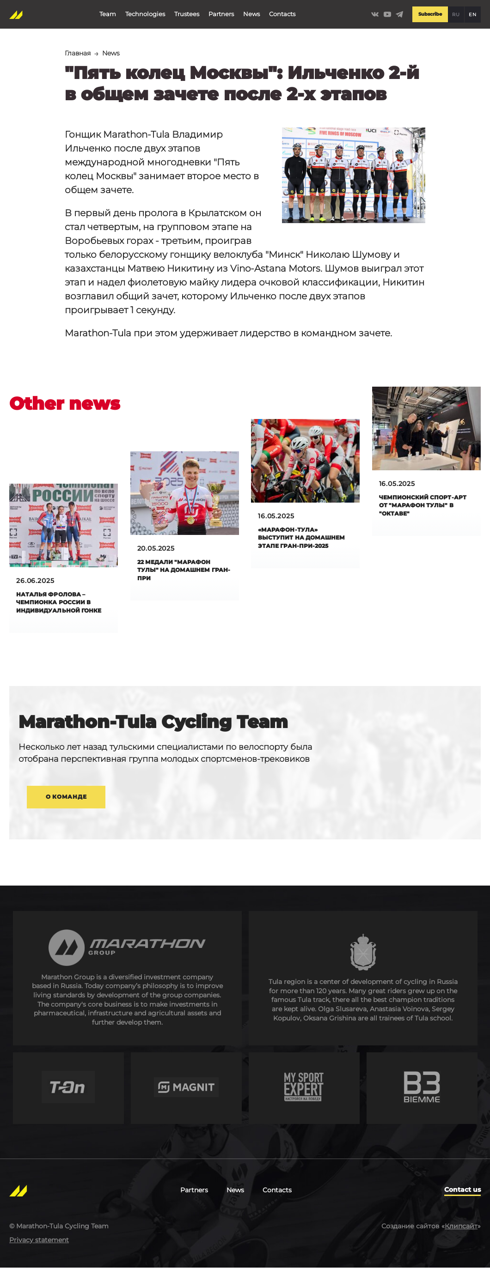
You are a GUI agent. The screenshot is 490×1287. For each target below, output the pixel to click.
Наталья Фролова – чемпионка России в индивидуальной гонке (59, 609)
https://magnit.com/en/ (186, 1107)
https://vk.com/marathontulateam (373, 12)
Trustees (185, 11)
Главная (80, 53)
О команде (77, 813)
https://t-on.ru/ (68, 1107)
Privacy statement (39, 1259)
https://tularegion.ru (363, 997)
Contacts (281, 11)
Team (106, 11)
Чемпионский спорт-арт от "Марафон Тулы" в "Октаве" (421, 507)
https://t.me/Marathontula (399, 12)
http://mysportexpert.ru (304, 1107)
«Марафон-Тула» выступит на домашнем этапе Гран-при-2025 (294, 544)
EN (472, 12)
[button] (353, 176)
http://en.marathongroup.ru (127, 997)
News (250, 11)
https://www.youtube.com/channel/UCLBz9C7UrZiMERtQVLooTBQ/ (386, 12)
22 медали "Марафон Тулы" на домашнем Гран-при (180, 572)
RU (455, 12)
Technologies (144, 11)
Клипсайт (461, 1245)
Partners (220, 11)
